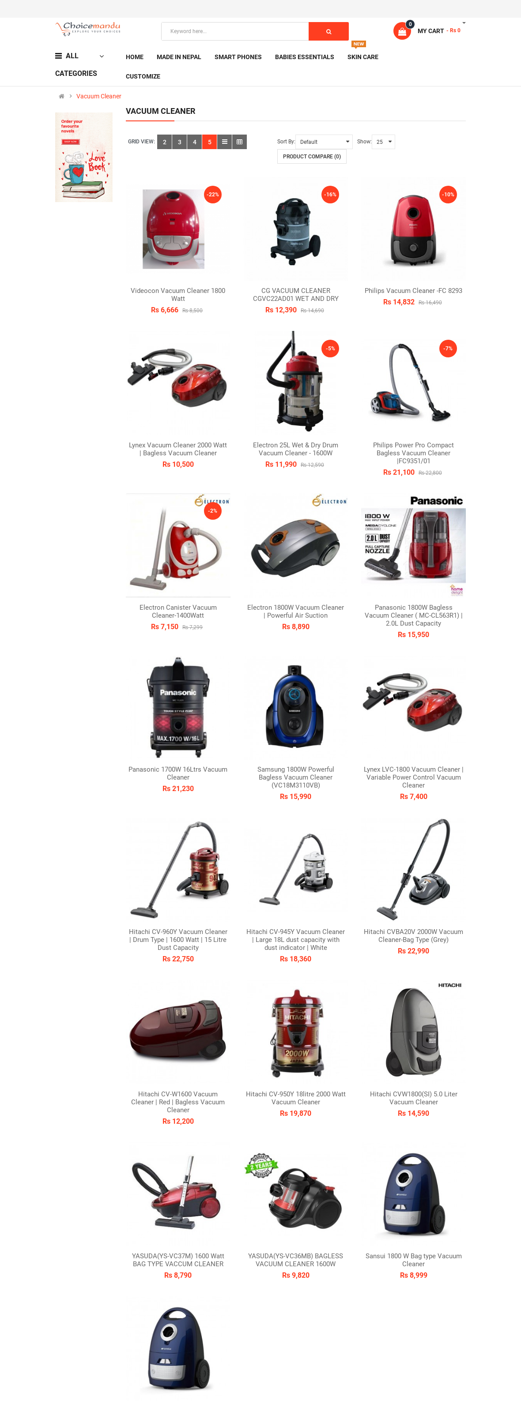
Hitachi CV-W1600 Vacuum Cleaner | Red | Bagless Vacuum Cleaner (178, 1102)
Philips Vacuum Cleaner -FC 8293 (413, 291)
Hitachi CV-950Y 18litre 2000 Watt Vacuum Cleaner (296, 1098)
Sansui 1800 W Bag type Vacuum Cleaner (414, 1260)
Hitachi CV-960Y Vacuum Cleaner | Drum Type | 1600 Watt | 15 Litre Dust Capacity (178, 940)
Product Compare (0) (312, 157)
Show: (364, 142)
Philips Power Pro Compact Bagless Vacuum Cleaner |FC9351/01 (413, 453)
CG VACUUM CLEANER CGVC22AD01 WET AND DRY (296, 295)
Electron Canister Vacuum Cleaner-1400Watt (178, 611)
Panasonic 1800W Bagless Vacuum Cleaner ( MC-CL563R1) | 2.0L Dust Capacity (414, 615)
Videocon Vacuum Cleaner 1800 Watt (178, 295)
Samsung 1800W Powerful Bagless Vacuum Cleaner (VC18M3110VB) (295, 777)
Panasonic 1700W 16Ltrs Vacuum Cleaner (177, 773)
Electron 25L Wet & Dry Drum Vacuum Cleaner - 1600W (295, 449)
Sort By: (286, 142)
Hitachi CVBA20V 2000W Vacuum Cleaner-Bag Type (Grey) (413, 936)
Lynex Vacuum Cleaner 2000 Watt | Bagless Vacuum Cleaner (178, 449)
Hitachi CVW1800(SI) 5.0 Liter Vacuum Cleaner (413, 1098)
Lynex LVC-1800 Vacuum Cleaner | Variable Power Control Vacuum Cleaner (414, 777)
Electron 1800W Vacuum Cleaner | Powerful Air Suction (295, 611)
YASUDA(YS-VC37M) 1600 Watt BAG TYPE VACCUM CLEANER (178, 1260)
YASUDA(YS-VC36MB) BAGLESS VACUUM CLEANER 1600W (295, 1260)
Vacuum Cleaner (98, 96)
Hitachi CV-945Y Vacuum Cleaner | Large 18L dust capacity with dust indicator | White (295, 940)
